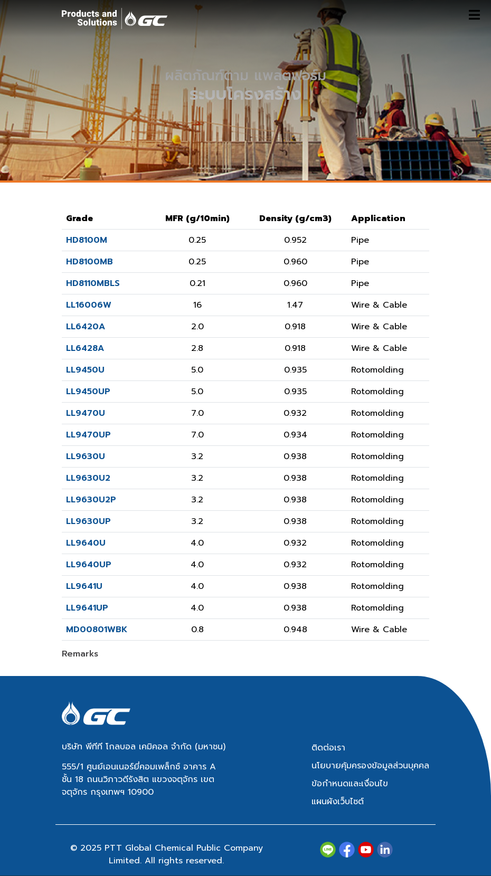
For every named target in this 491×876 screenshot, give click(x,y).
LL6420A (85, 326)
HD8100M (86, 240)
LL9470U (85, 413)
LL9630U (85, 456)
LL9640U (86, 543)
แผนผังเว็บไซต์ (337, 801)
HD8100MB (89, 261)
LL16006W (88, 305)
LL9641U (84, 586)
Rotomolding (377, 370)
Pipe (360, 240)
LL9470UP (88, 435)
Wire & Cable (379, 305)
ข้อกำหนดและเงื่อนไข (349, 783)
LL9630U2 (88, 478)
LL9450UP (88, 391)
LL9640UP (88, 564)
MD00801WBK (96, 629)
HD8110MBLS (93, 283)
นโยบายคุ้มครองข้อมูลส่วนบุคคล (370, 765)
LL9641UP (87, 608)
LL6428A (85, 348)
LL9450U (85, 370)
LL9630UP (88, 521)
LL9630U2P (91, 499)
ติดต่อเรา (328, 747)
